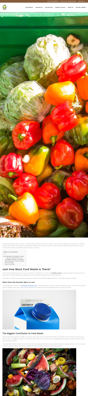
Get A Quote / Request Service (69, 1)
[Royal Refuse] (4, 7)
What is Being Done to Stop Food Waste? (15, 261)
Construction (49, 7)
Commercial (38, 7)
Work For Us (82, 1)
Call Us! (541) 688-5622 (53, 1)
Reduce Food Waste (9, 264)
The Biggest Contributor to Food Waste (14, 259)
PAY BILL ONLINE (81, 7)
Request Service (60, 7)
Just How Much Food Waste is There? (13, 256)
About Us (70, 7)
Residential (29, 7)
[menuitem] (53, 1)
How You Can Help (9, 262)
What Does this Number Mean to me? (14, 257)
